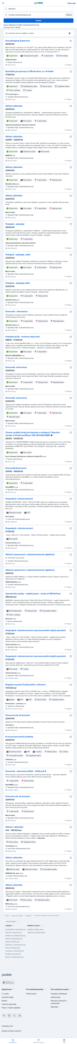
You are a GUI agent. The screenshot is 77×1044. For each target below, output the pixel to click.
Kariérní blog (55, 997)
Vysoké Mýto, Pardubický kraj (15, 929)
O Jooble (5, 994)
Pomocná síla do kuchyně (17, 715)
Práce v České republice (11, 1008)
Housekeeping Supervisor (17, 41)
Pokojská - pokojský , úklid (17, 254)
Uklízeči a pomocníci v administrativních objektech (30, 554)
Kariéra (4, 1001)
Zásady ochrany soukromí (11, 1031)
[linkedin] (19, 1015)
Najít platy (54, 1007)
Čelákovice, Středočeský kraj (15, 936)
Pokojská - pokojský (14, 224)
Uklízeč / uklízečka (14, 827)
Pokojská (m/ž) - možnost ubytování (22, 336)
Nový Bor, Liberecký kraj (13, 932)
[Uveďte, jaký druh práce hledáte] (39, 8)
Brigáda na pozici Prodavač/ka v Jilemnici (25, 684)
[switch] (70, 33)
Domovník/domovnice (16, 468)
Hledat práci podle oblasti (36, 932)
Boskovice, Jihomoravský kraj (15, 945)
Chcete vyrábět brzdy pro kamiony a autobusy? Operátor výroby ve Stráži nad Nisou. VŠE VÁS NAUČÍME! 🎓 (32, 433)
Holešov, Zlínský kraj (12, 942)
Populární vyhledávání (59, 994)
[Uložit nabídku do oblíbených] (70, 41)
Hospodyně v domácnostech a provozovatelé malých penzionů (35, 630)
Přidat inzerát (31, 994)
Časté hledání (12, 921)
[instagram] (9, 1015)
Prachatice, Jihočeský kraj (14, 951)
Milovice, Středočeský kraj (14, 957)
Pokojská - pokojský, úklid (17, 283)
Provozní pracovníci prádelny (19, 737)
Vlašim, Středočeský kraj (13, 939)
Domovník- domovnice (16, 367)
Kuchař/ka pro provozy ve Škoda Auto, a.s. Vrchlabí (29, 71)
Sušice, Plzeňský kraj (12, 948)
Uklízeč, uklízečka (13, 106)
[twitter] (14, 1015)
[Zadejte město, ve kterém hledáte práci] (39, 14)
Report (68, 65)
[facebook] (4, 1015)
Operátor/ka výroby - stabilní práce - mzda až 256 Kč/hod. (33, 593)
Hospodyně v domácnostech (19, 499)
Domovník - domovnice (16, 311)
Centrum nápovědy (9, 1004)
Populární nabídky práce (35, 929)
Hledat (38, 20)
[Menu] (3, 3)
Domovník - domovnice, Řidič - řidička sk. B (25, 771)
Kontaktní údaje (7, 997)
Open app (71, 3)
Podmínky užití (7, 1026)
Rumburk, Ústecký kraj (13, 954)
